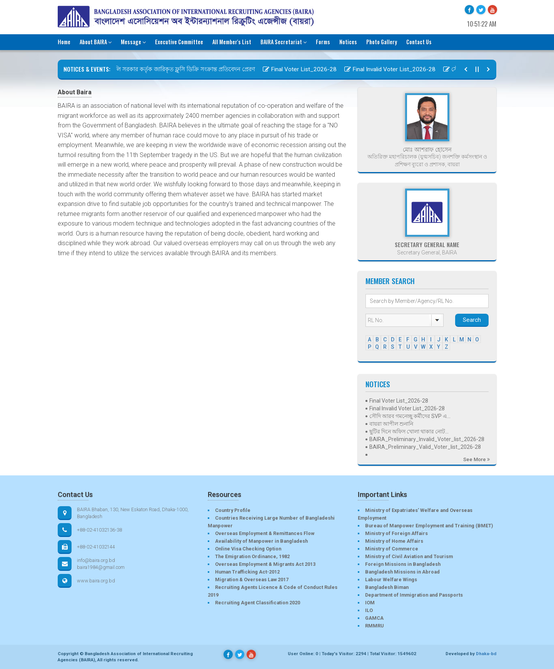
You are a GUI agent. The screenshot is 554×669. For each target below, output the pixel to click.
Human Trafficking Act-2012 (247, 572)
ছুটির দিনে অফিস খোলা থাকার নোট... (409, 431)
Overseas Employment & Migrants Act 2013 (265, 564)
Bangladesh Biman (387, 587)
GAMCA (374, 618)
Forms (323, 42)
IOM (370, 602)
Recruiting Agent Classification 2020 (257, 602)
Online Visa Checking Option (248, 549)
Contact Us (419, 42)
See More (476, 459)
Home (64, 42)
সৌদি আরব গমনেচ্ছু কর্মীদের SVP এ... (410, 416)
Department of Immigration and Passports (414, 595)
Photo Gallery (381, 42)
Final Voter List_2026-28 (303, 69)
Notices (348, 42)
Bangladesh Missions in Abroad (402, 572)
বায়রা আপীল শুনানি (391, 424)
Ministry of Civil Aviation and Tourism (409, 556)
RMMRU (374, 626)
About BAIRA (96, 42)
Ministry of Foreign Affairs (396, 533)
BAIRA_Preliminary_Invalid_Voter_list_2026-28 (426, 439)
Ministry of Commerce (391, 549)
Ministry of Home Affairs (394, 541)
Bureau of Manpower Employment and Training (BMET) (429, 526)
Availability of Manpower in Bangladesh (261, 541)
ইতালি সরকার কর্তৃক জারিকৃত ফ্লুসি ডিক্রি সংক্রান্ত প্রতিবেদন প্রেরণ (179, 69)
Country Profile (232, 510)
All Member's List (231, 42)
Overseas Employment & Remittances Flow (264, 533)
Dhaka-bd (486, 653)
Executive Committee (179, 42)
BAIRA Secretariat (283, 42)
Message (133, 42)
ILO (369, 610)
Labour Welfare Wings (391, 579)
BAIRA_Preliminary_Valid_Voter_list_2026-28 (425, 447)
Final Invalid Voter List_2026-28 (393, 69)
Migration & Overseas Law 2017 (252, 579)
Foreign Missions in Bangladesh (403, 564)
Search (472, 319)
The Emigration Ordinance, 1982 (252, 556)
